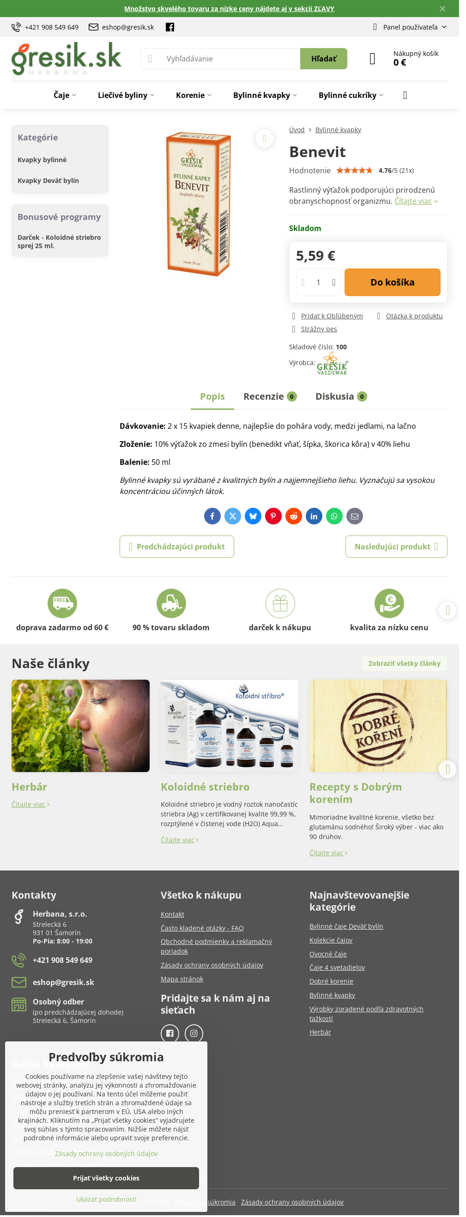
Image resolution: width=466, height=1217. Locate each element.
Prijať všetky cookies (106, 1178)
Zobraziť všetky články (405, 663)
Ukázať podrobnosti (106, 1199)
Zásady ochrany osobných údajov (292, 1202)
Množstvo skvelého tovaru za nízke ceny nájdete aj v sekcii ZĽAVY (229, 8)
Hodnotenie (310, 170)
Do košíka (392, 282)
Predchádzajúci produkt (177, 546)
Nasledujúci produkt (396, 546)
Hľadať (323, 59)
